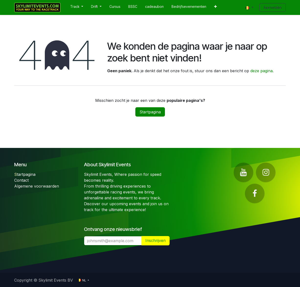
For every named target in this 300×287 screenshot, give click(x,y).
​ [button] (155, 240)
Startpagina (150, 111)
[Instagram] (266, 172)
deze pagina (261, 70)
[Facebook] (255, 193)
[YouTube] (243, 172)
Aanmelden (273, 7)
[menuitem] (76, 7)
